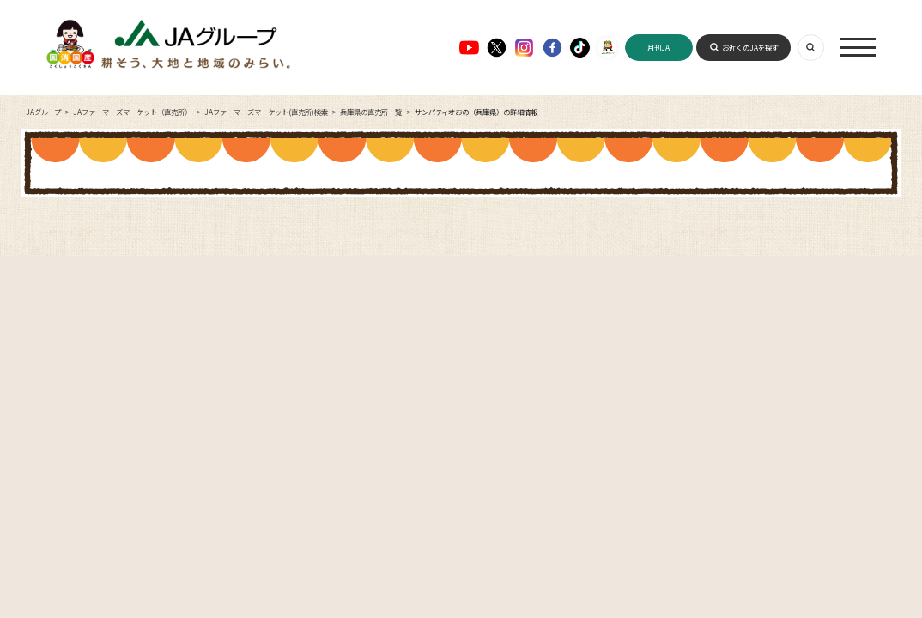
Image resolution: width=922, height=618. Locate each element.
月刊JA (658, 47)
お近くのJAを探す (750, 47)
